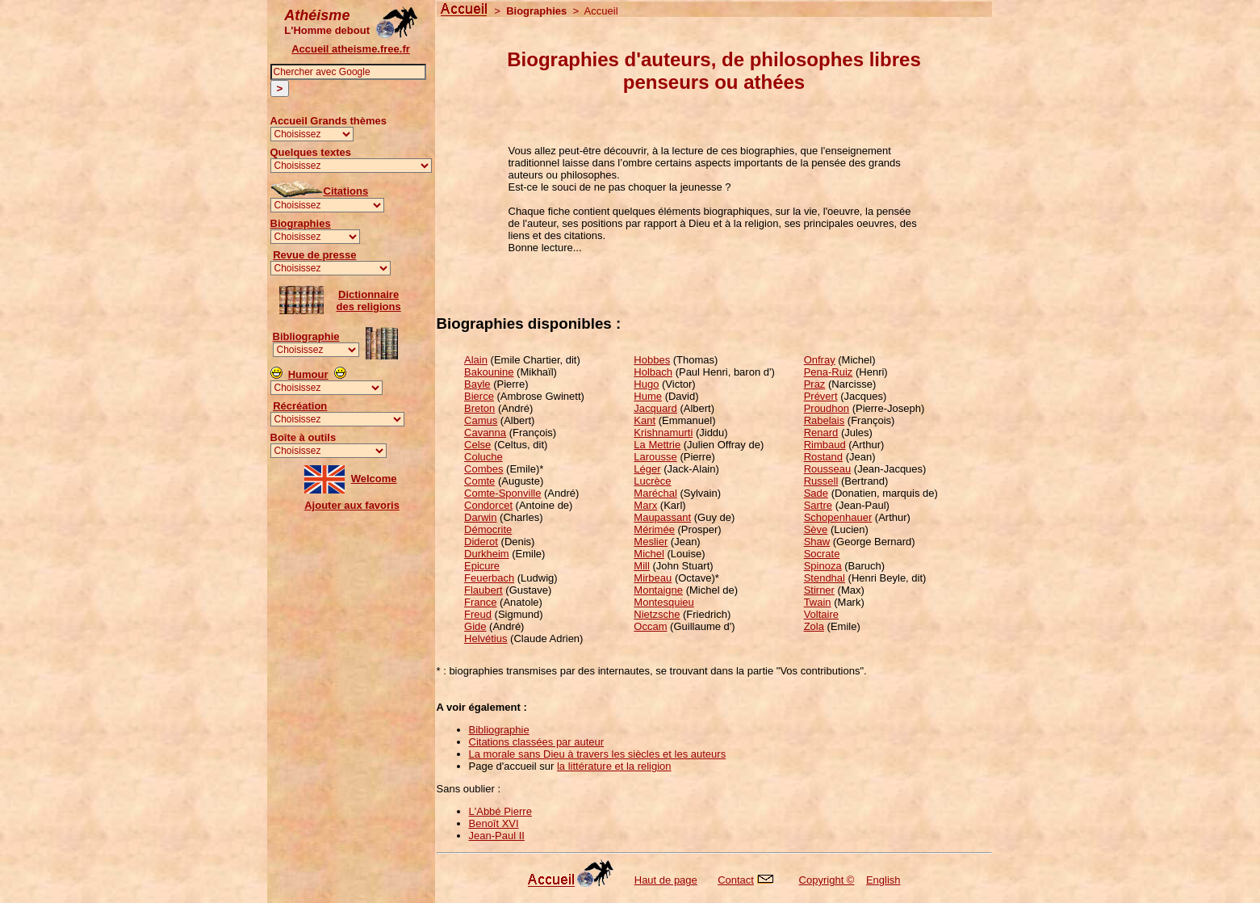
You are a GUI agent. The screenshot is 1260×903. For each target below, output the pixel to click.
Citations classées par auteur (537, 742)
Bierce (479, 396)
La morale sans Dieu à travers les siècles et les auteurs (597, 754)
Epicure (482, 566)
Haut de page (665, 880)
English (883, 880)
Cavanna (485, 432)
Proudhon (826, 408)
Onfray (819, 360)
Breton (479, 408)
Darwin (480, 517)
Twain (817, 602)
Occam (650, 626)
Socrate (822, 554)
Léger (647, 469)
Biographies (300, 223)
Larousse (655, 457)
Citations (346, 191)
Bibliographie (306, 336)
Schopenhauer (838, 517)
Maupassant (662, 517)
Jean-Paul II (497, 836)
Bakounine (488, 372)
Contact (736, 880)
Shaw (817, 542)
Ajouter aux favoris (352, 505)
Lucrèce (652, 481)
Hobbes (652, 360)
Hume (648, 396)
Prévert (821, 396)
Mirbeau (653, 578)
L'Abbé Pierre (500, 811)
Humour (308, 374)
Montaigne (658, 590)
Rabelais (824, 420)
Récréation (300, 406)
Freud (478, 614)
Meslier (651, 542)
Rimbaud (825, 445)
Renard (821, 432)
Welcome (374, 478)
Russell (821, 481)
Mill (642, 566)
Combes (483, 469)
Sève (816, 529)
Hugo (646, 384)
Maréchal (655, 493)
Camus (480, 420)
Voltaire (821, 614)
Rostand (823, 457)
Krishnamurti (663, 432)
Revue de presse (314, 255)
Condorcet (488, 505)
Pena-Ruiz (828, 372)
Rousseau (828, 469)
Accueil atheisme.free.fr (350, 49)
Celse (477, 445)
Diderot (481, 542)
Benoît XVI (494, 823)
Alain (476, 360)
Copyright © (827, 880)
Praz (815, 384)
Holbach (653, 372)
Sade (816, 493)
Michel (649, 554)
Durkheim (486, 554)
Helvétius (485, 638)
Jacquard (655, 408)
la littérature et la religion (614, 766)
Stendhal (824, 578)
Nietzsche (657, 614)
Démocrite (488, 529)
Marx (645, 505)
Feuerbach (489, 578)
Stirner (819, 590)
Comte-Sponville (502, 493)
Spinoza (823, 566)
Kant (644, 420)
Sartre (818, 505)
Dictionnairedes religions (369, 300)
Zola (814, 626)
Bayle (477, 384)
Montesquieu (663, 602)
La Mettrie (657, 445)
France (480, 602)
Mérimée (654, 529)
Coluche (483, 457)
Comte (479, 481)
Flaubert (483, 590)
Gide (475, 626)
